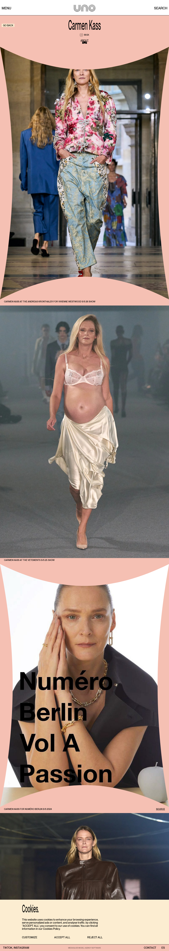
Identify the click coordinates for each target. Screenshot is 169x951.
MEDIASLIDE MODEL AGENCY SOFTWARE (84, 948)
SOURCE (160, 809)
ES (163, 947)
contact (150, 947)
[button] (29, 937)
